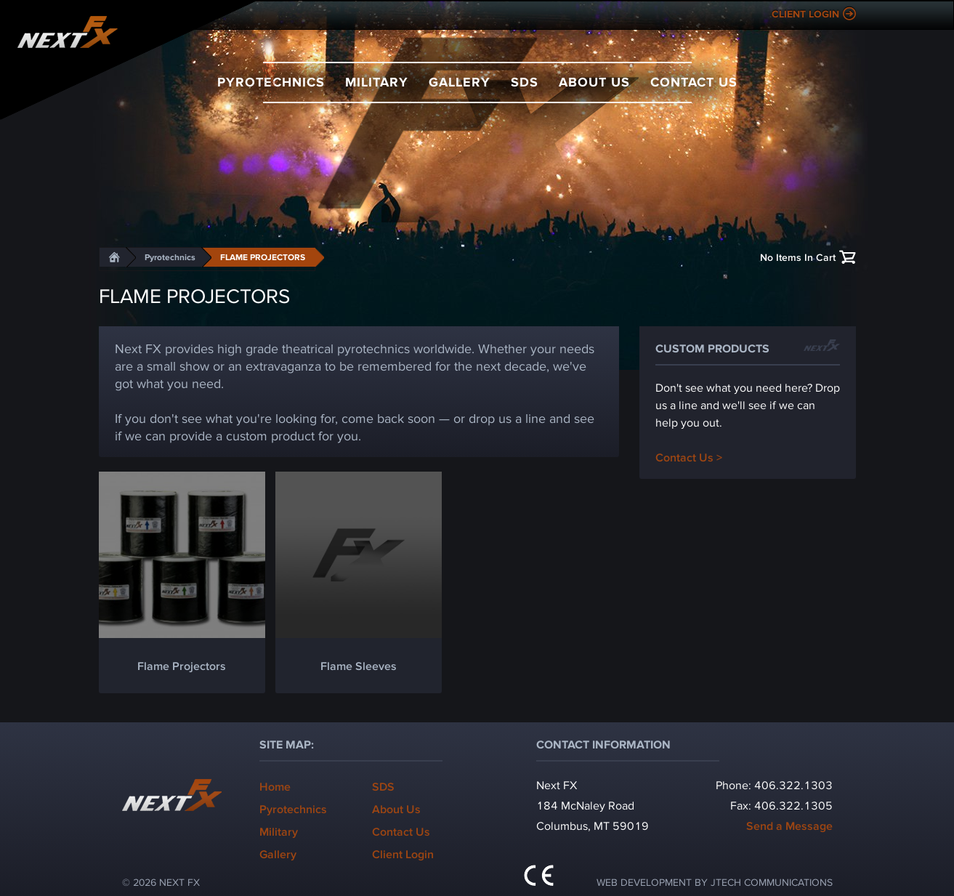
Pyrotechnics (271, 81)
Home (275, 786)
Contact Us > (688, 457)
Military (376, 81)
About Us (594, 81)
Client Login (805, 13)
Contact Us (693, 81)
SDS (525, 81)
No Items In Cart (798, 257)
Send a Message (789, 825)
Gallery (459, 81)
